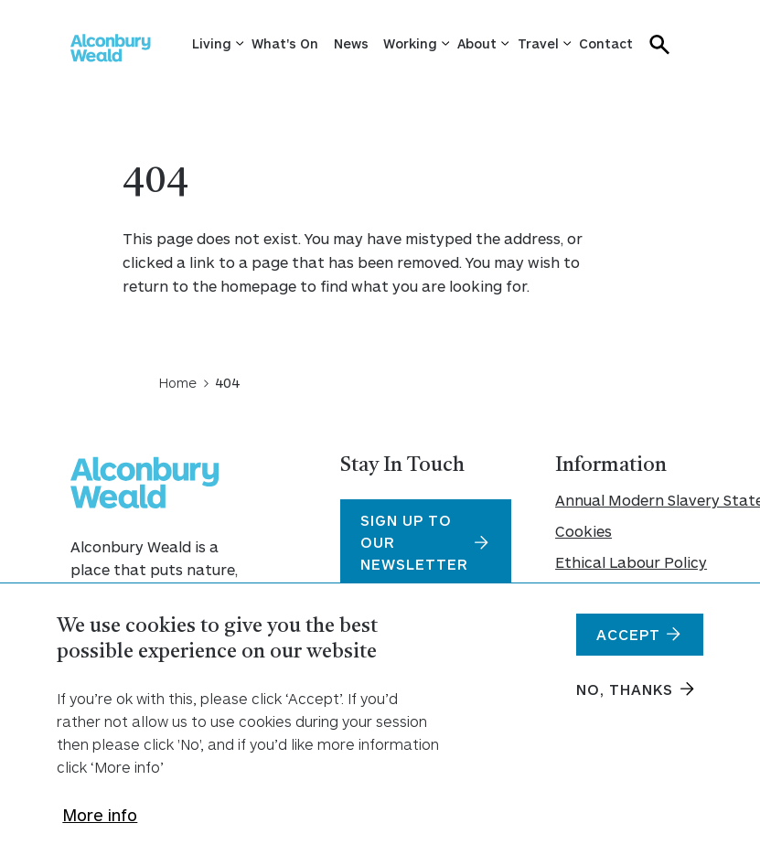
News (351, 43)
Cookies (583, 531)
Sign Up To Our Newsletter (414, 541)
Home (177, 382)
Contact (606, 43)
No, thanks (624, 700)
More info (99, 826)
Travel (538, 43)
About (477, 43)
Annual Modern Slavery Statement (622, 499)
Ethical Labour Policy (622, 562)
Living (211, 43)
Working (410, 43)
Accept (628, 645)
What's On (285, 43)
